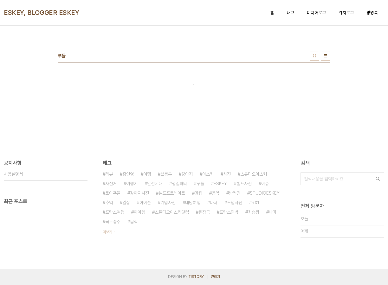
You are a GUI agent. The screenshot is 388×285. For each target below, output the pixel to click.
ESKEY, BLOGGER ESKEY (41, 12)
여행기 (132, 183)
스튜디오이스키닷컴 (172, 212)
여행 (147, 174)
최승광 (253, 212)
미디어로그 (316, 12)
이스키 (208, 174)
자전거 (111, 183)
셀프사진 (244, 183)
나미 (272, 212)
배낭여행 (192, 202)
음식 (134, 221)
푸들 (200, 183)
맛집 (198, 193)
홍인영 (128, 174)
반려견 (234, 193)
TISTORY (196, 277)
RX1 (255, 202)
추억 (109, 202)
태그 (290, 12)
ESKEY (220, 183)
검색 (378, 179)
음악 (215, 193)
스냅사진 (234, 202)
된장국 (204, 212)
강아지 (187, 174)
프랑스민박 (228, 212)
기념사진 (168, 202)
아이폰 (145, 202)
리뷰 (109, 174)
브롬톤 (166, 174)
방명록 (372, 12)
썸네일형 (314, 56)
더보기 (107, 232)
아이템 (139, 212)
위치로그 (346, 12)
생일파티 (179, 183)
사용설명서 (13, 174)
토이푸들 (112, 193)
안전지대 (154, 183)
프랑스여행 (114, 212)
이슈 (265, 183)
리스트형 (325, 56)
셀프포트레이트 (171, 193)
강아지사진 (139, 193)
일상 (126, 202)
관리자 (215, 277)
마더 (213, 202)
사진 (227, 174)
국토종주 (112, 221)
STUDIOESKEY (265, 193)
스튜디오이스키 (253, 174)
